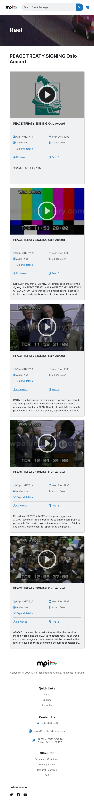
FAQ (47, 775)
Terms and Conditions (47, 759)
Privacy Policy (47, 764)
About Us (47, 705)
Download (21, 157)
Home (47, 694)
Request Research (47, 769)
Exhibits (47, 699)
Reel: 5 (55, 157)
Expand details (24, 148)
